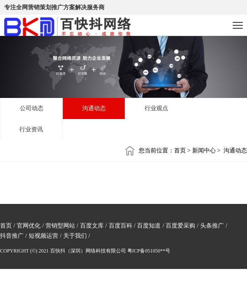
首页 (6, 226)
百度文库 (92, 226)
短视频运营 (43, 236)
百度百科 (120, 226)
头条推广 (212, 226)
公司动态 (31, 108)
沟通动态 (94, 108)
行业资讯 (31, 129)
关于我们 (75, 236)
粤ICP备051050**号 (149, 251)
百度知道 (149, 226)
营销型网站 (60, 226)
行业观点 (156, 108)
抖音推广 (12, 236)
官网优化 (28, 226)
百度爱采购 (180, 226)
